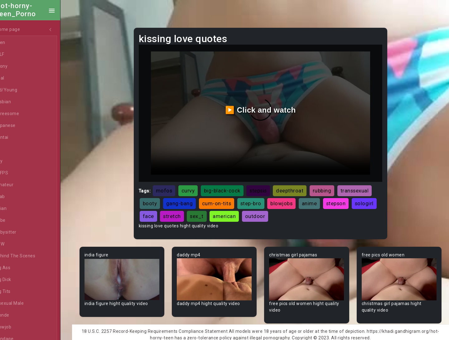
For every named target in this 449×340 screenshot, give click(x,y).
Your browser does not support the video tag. (130, 275)
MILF (16, 54)
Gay (15, 161)
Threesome (24, 114)
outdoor (291, 212)
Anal (16, 78)
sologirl (160, 212)
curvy (196, 187)
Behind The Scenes (32, 256)
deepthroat (297, 187)
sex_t (232, 212)
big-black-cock (230, 187)
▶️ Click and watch (265, 108)
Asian (17, 208)
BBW (16, 244)
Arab (17, 197)
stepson (344, 200)
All (14, 149)
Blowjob (20, 327)
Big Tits (19, 291)
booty (158, 200)
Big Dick (20, 280)
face (184, 212)
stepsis (266, 187)
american (260, 212)
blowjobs (289, 200)
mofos (172, 187)
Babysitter (22, 232)
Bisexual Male (26, 303)
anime (317, 200)
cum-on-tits (224, 200)
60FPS (18, 173)
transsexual (362, 187)
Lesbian (19, 102)
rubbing (330, 187)
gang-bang (187, 200)
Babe (17, 220)
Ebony (18, 66)
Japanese (22, 126)
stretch (208, 212)
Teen (17, 43)
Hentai (18, 137)
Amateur (21, 185)
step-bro (258, 200)
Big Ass (19, 268)
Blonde (19, 315)
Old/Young (23, 90)
